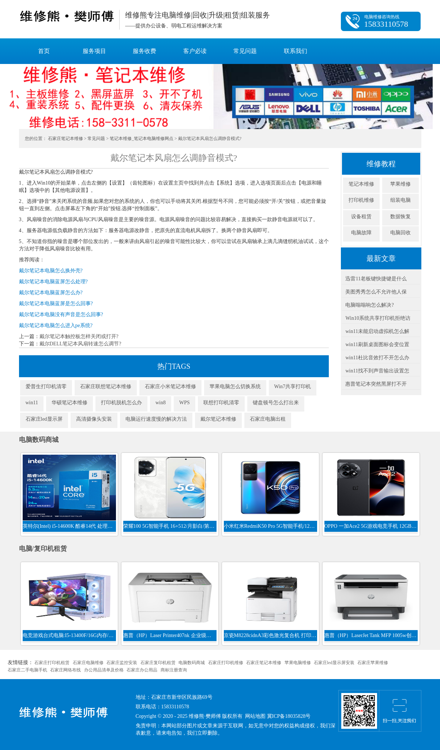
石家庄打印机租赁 (51, 662)
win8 (160, 402)
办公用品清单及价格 (104, 670)
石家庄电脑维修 (88, 662)
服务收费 (144, 51)
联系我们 (295, 51)
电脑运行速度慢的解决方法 (156, 419)
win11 (32, 402)
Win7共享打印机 (292, 386)
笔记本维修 (361, 184)
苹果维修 (400, 184)
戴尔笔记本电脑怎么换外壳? (51, 270)
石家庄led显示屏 (44, 419)
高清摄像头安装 (94, 419)
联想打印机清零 (221, 402)
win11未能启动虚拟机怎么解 (377, 331)
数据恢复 (400, 216)
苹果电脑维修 (298, 662)
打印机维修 (361, 200)
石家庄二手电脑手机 (27, 670)
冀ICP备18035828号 (289, 716)
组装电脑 (400, 200)
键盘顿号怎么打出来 (276, 402)
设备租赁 (361, 216)
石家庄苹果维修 (372, 662)
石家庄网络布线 (65, 670)
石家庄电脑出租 (268, 419)
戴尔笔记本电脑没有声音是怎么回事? (61, 314)
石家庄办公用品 (142, 670)
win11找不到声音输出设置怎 (377, 371)
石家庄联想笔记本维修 (105, 386)
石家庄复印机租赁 (158, 662)
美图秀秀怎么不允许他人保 (376, 292)
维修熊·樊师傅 (66, 16)
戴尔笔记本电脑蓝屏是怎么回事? (56, 303)
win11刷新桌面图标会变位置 (377, 344)
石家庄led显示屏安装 (334, 662)
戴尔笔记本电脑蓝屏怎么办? (51, 292)
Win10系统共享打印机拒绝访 (377, 318)
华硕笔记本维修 (69, 402)
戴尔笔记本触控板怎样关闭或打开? (79, 336)
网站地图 (255, 716)
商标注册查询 (174, 670)
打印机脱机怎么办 (121, 402)
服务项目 (94, 51)
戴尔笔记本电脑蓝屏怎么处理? (53, 281)
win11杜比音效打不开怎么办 (377, 357)
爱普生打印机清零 (46, 386)
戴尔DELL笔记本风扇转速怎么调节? (80, 343)
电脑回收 (400, 232)
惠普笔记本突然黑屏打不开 (376, 384)
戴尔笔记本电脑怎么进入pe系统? (56, 325)
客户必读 (195, 51)
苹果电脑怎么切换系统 (235, 386)
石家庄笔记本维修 (65, 138)
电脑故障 (361, 232)
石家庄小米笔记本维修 (170, 386)
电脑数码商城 (191, 662)
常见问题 (245, 51)
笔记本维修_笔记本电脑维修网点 (141, 138)
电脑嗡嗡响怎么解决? (369, 305)
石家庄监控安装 (121, 662)
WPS (184, 402)
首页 (44, 51)
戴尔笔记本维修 (218, 419)
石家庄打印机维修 (225, 662)
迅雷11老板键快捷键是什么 (375, 278)
